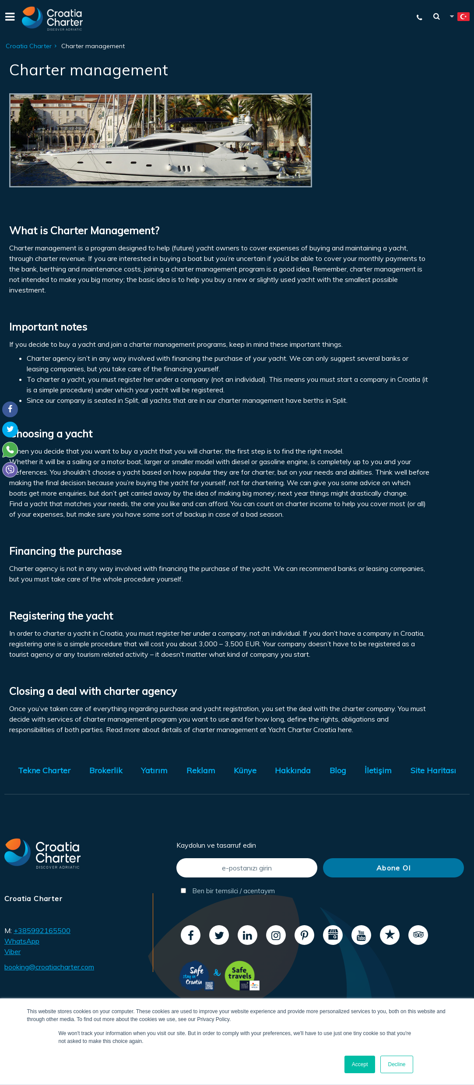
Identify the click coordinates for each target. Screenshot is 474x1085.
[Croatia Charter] (52, 19)
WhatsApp (21, 941)
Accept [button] (360, 1064)
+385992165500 (42, 930)
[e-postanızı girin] (246, 867)
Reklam (200, 770)
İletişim (378, 770)
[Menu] (9, 19)
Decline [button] (396, 1064)
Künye (245, 770)
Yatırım (154, 770)
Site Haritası (433, 770)
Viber (12, 951)
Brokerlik (106, 770)
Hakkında (293, 770)
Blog (338, 770)
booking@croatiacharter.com (49, 966)
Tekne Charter (44, 770)
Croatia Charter (29, 46)
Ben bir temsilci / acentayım (228, 891)
